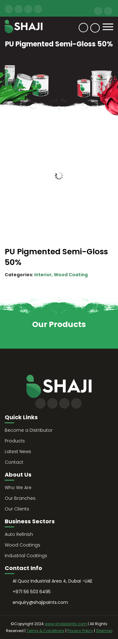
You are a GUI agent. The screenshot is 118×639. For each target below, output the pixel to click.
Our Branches (20, 498)
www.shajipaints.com (66, 623)
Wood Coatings (22, 545)
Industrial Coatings (26, 555)
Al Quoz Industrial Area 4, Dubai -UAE (53, 581)
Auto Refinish (19, 534)
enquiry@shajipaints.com (108, 11)
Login (95, 28)
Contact (83, 27)
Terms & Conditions (45, 630)
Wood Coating (71, 275)
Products (15, 441)
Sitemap (104, 630)
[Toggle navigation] (108, 26)
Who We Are (18, 487)
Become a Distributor (29, 430)
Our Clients (17, 509)
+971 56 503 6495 (98, 11)
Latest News (18, 451)
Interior (43, 275)
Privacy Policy (80, 630)
